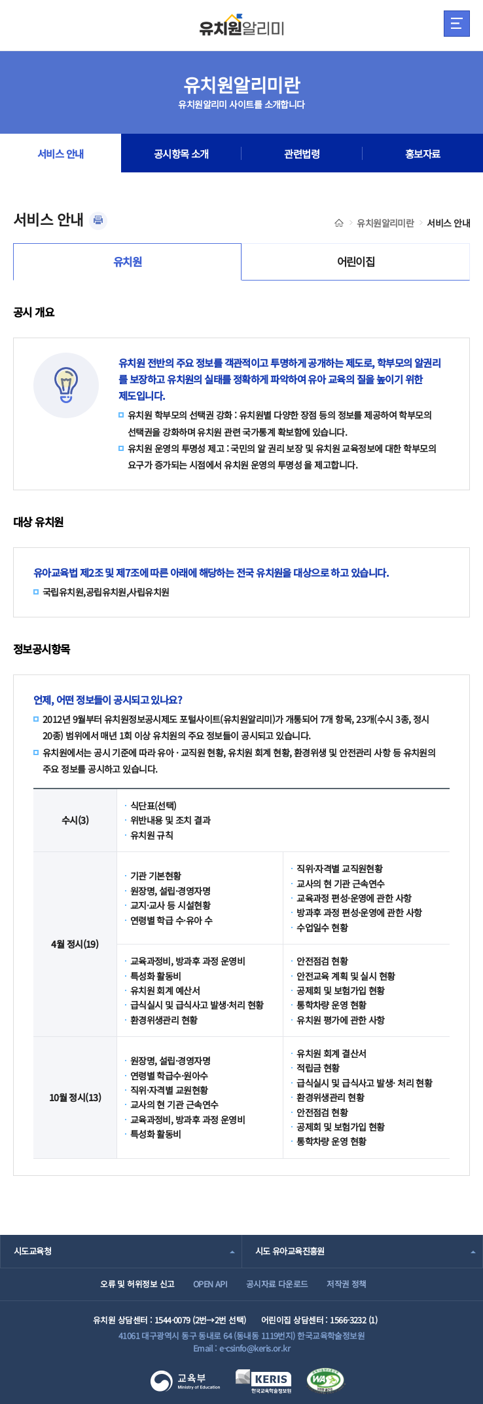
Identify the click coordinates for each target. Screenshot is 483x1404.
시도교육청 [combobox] (32, 1251)
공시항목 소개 (181, 153)
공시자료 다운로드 (277, 1283)
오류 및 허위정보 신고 (137, 1283)
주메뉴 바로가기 (0, 0)
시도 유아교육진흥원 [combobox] (290, 1251)
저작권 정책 (347, 1283)
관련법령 (301, 153)
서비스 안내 (60, 153)
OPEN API (210, 1283)
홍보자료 (422, 153)
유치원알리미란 (385, 222)
